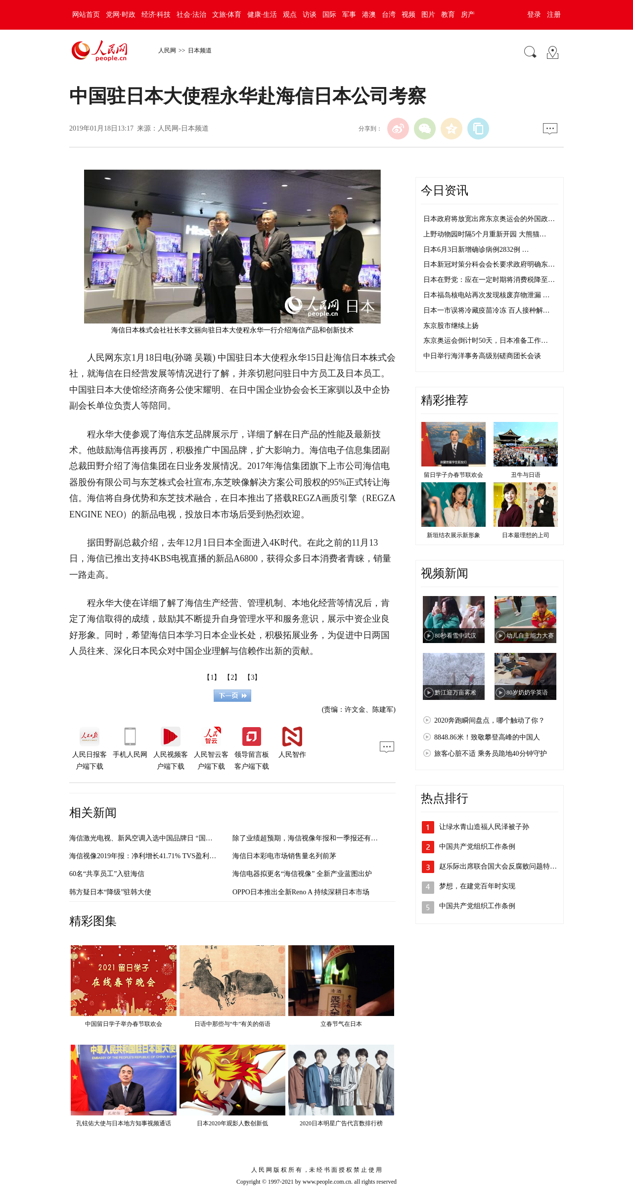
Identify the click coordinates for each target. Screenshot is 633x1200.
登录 (534, 14)
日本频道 (200, 50)
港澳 (369, 14)
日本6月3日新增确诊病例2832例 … (476, 249)
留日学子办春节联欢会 (453, 474)
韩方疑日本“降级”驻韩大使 (110, 892)
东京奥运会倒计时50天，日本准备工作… (485, 340)
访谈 (309, 14)
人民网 (167, 50)
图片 (428, 14)
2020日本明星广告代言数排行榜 (341, 1123)
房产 (468, 14)
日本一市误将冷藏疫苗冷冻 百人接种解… (486, 310)
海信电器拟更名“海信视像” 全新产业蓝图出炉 (302, 873)
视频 (408, 14)
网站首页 (86, 14)
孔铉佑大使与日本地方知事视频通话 (123, 1123)
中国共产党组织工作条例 (477, 846)
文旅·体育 (227, 14)
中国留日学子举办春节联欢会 (123, 1023)
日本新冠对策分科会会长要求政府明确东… (489, 264)
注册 (554, 14)
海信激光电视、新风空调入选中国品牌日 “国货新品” (149, 838)
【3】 (252, 677)
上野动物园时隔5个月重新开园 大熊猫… (484, 234)
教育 (448, 14)
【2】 (232, 677)
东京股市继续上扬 (451, 325)
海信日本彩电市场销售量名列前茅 (284, 856)
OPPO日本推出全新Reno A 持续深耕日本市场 (300, 892)
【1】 (212, 677)
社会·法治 (191, 14)
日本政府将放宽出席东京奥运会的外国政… (489, 219)
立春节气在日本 (341, 1023)
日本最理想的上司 (525, 535)
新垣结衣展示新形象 (453, 535)
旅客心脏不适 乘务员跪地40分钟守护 (490, 753)
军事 (349, 14)
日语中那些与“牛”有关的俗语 (232, 1023)
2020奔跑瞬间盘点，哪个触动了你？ (489, 720)
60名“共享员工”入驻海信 (106, 873)
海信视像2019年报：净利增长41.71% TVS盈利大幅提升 (153, 856)
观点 (290, 14)
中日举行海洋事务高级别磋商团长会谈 (482, 356)
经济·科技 (156, 14)
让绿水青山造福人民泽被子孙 (484, 827)
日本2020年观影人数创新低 (232, 1123)
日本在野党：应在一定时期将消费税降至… (489, 279)
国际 (329, 14)
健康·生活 (262, 14)
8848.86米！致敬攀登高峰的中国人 (487, 737)
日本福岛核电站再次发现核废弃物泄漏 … (486, 295)
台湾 (389, 14)
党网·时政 (121, 14)
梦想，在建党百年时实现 (477, 886)
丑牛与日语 (526, 474)
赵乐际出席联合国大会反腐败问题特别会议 (505, 866)
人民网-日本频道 (183, 128)
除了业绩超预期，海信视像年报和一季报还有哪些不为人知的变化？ (336, 838)
